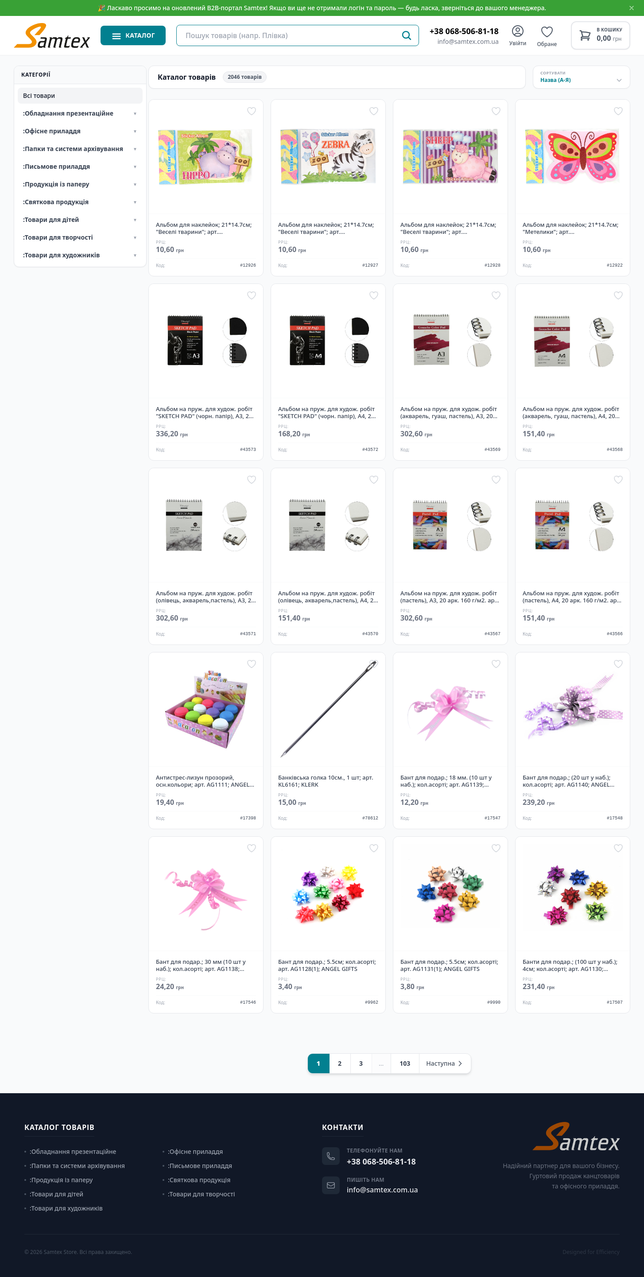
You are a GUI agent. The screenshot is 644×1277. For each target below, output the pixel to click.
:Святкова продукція (196, 1180)
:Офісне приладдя (193, 1151)
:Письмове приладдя (197, 1165)
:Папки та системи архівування (74, 1165)
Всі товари (39, 95)
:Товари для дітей (53, 1194)
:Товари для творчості (199, 1194)
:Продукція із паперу (58, 1180)
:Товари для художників (63, 1208)
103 (405, 1063)
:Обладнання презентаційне (70, 1151)
